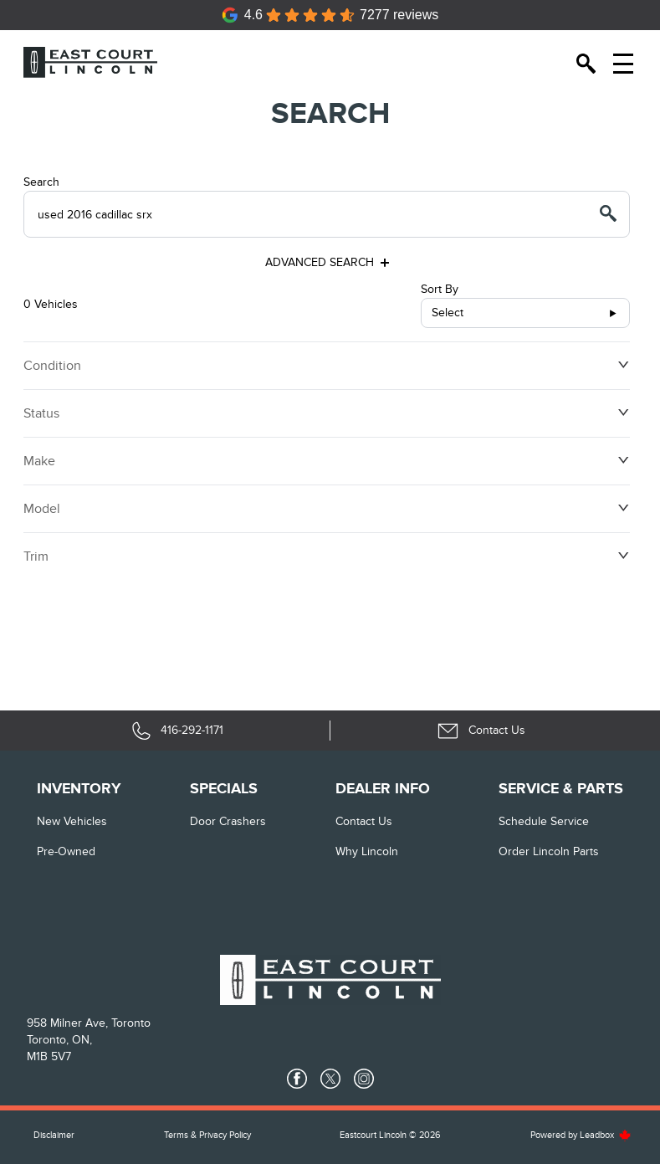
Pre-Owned (66, 851)
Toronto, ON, (59, 1040)
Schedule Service (544, 821)
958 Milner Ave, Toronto (89, 1023)
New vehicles (72, 821)
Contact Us (363, 821)
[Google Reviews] (330, 15)
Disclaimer (53, 1135)
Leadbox (606, 1135)
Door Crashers (228, 821)
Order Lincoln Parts (549, 851)
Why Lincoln (366, 851)
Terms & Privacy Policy (207, 1135)
